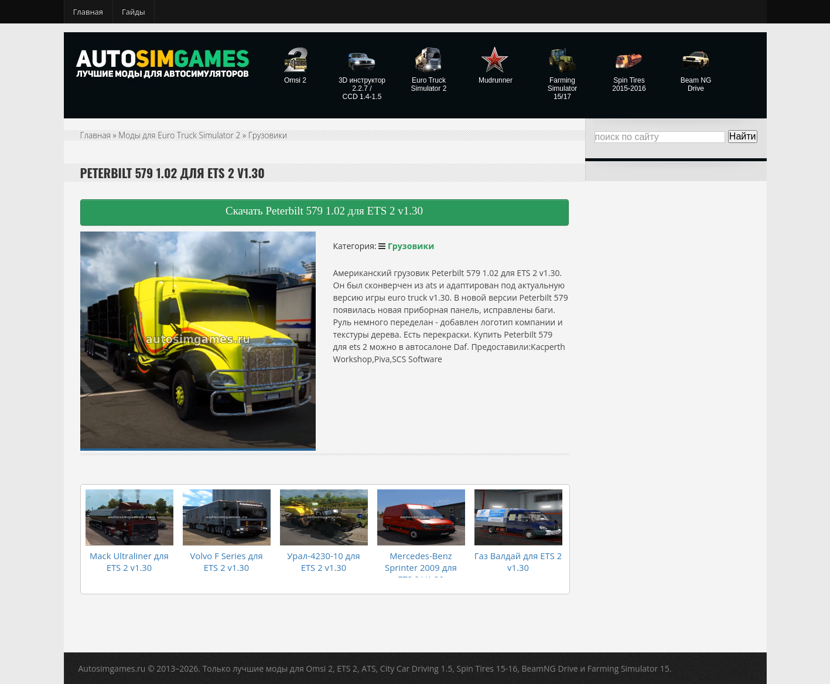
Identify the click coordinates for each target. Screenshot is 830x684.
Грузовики (270, 135)
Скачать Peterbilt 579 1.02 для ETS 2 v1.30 (324, 211)
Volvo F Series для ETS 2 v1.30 (227, 559)
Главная (88, 11)
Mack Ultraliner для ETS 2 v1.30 (129, 559)
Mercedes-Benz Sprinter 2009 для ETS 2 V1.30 (421, 564)
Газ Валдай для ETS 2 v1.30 (518, 559)
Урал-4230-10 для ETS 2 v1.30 (323, 559)
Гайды (133, 11)
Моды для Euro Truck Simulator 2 (180, 135)
